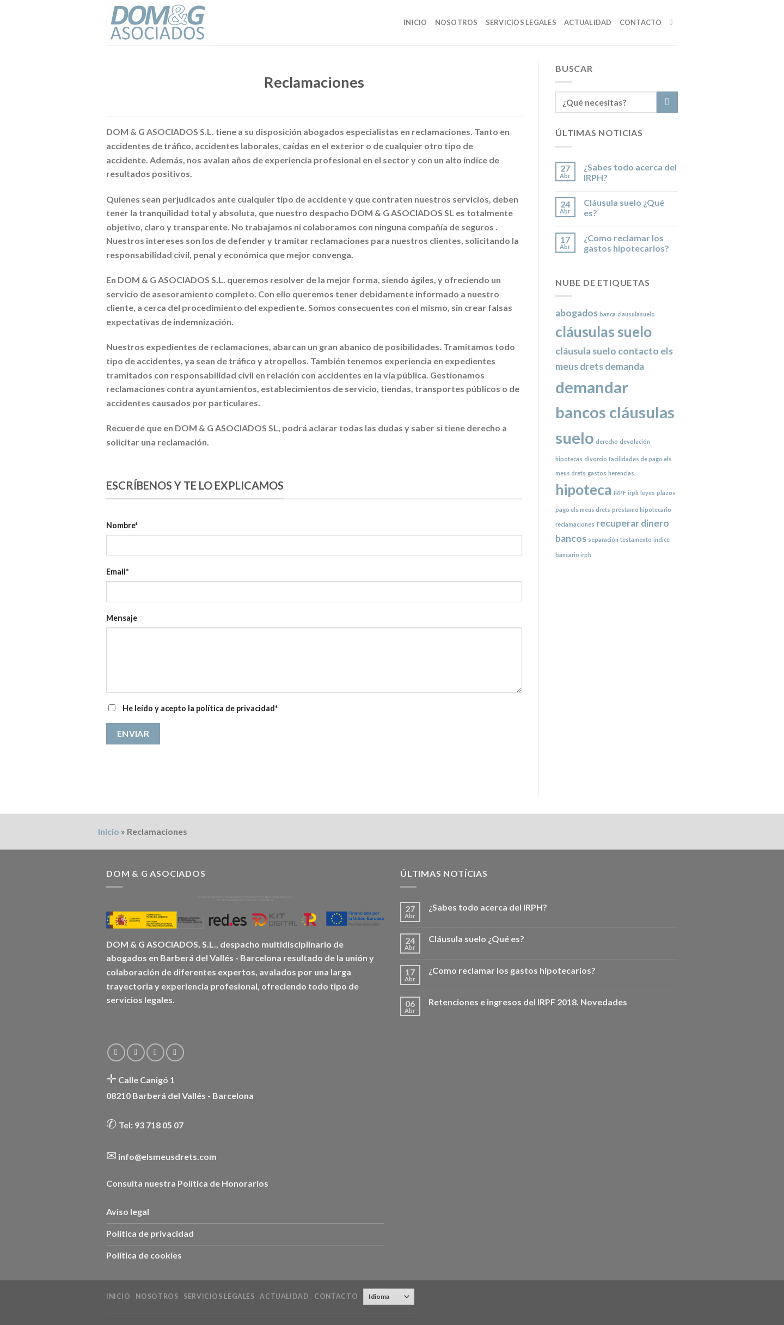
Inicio (415, 22)
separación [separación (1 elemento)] (603, 539)
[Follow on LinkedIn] (175, 1052)
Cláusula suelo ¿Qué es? (624, 207)
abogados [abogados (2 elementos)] (576, 313)
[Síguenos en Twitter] (136, 1052)
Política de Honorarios (222, 1183)
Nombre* (122, 525)
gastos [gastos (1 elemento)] (597, 473)
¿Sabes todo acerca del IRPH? (630, 172)
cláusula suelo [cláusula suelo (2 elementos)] (585, 351)
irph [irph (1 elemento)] (633, 492)
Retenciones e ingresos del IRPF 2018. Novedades (527, 1002)
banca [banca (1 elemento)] (607, 313)
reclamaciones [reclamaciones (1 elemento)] (575, 524)
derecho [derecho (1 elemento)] (607, 441)
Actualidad (588, 22)
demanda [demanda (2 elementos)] (624, 366)
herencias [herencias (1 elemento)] (621, 473)
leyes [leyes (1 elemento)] (647, 492)
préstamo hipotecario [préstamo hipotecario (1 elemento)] (641, 509)
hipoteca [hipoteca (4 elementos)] (583, 489)
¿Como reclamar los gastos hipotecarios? (626, 243)
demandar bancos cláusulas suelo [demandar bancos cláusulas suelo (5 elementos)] (615, 412)
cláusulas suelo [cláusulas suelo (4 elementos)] (603, 331)
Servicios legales (521, 22)
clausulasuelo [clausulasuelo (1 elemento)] (636, 313)
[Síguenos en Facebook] (116, 1052)
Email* (117, 571)
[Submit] (667, 102)
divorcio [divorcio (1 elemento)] (595, 458)
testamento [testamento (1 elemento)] (636, 539)
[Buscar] (674, 22)
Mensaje (121, 617)
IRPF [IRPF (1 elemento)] (620, 492)
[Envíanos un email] (155, 1052)
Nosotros (456, 22)
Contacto (641, 22)
